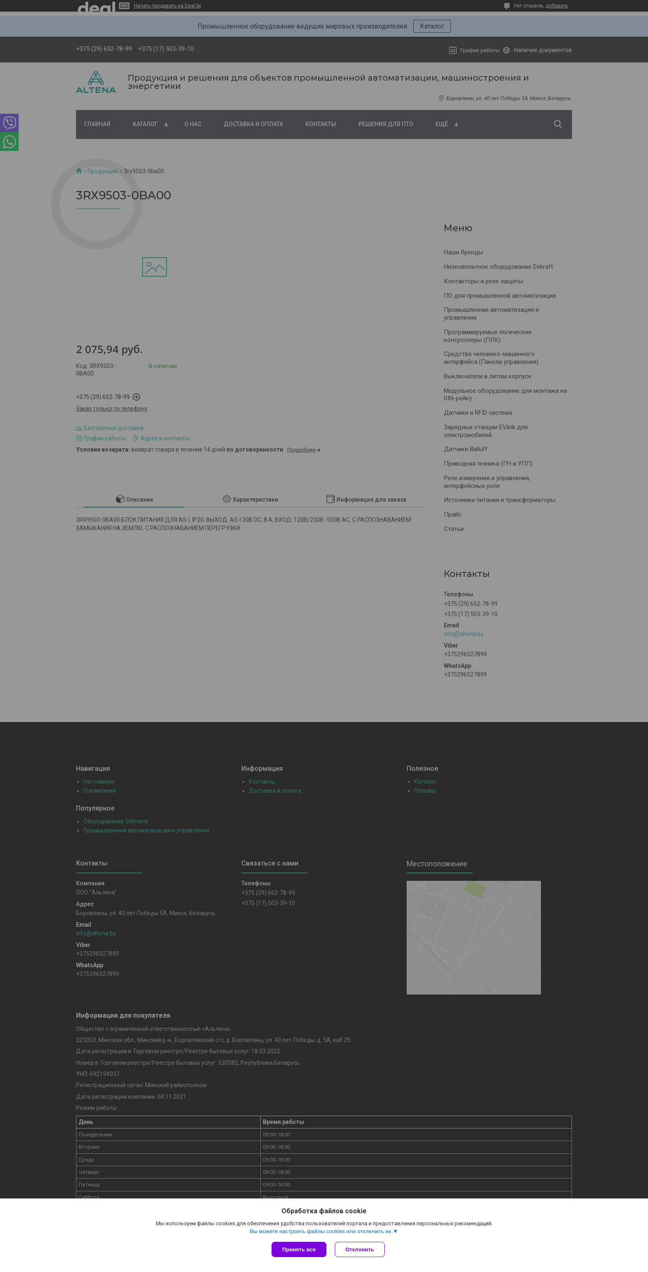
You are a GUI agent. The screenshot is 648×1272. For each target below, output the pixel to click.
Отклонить (359, 1249)
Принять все (299, 1249)
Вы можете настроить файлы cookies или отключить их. (321, 1231)
